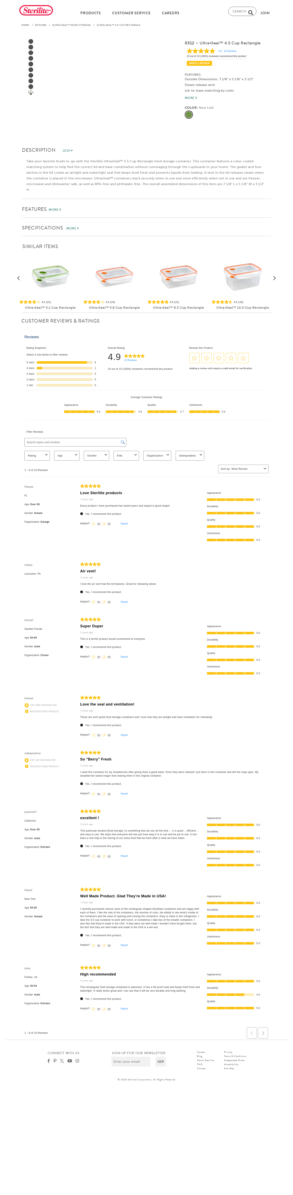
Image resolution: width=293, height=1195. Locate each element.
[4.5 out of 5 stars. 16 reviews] (243, 303)
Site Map (229, 1070)
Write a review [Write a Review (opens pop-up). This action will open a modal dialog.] (199, 65)
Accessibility (231, 1066)
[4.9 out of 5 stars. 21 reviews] (179, 303)
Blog (199, 1058)
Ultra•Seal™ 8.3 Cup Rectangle (178, 309)
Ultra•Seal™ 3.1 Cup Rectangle (50, 309)
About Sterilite (205, 1062)
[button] (18, 280)
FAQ (200, 1066)
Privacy (228, 1054)
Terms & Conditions (235, 1058)
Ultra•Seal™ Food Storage (71, 26)
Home (25, 26)
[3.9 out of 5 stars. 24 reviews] (114, 303)
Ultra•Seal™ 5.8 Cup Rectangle (114, 309)
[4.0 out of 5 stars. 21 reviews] (50, 303)
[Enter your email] (131, 1063)
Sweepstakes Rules (234, 1062)
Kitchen (40, 26)
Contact (201, 1070)
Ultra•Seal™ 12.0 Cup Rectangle (242, 309)
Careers (201, 1054)
